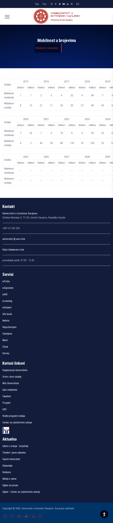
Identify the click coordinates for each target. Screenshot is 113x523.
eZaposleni (7, 287)
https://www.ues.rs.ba (13, 249)
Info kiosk (7, 314)
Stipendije (7, 465)
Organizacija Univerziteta (14, 370)
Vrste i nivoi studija (11, 376)
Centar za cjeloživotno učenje (17, 422)
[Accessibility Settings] (104, 514)
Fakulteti (6, 396)
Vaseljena (7, 333)
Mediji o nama (9, 478)
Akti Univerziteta (10, 383)
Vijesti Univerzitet (11, 459)
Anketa (5, 320)
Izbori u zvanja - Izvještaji (15, 446)
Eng (44, 4)
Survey (5, 353)
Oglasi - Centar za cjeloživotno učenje (21, 491)
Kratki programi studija (13, 415)
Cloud (5, 346)
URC (4, 409)
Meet (5, 340)
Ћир (37, 4)
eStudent (7, 307)
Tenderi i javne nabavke (14, 452)
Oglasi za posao (10, 485)
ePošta (6, 281)
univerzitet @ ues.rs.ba (13, 238)
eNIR (4, 294)
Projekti (6, 402)
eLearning (7, 300)
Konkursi (6, 472)
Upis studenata (9, 389)
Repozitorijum (9, 327)
